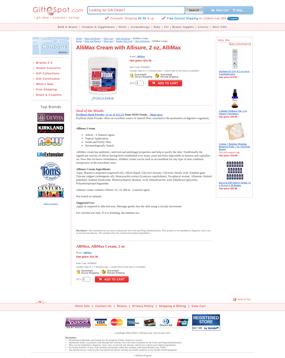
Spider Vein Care (124, 41)
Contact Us (103, 306)
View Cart (198, 306)
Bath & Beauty (68, 26)
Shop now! (156, 114)
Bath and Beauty (93, 38)
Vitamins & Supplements (98, 26)
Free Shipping (46, 89)
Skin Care (108, 38)
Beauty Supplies (183, 26)
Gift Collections (47, 73)
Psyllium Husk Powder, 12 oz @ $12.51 (100, 114)
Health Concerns (48, 68)
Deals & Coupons (48, 94)
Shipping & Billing (172, 306)
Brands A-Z (44, 62)
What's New (44, 84)
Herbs (123, 26)
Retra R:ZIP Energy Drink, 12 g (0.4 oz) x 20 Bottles (235, 184)
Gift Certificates (48, 78)
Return (122, 306)
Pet (166, 26)
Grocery (203, 26)
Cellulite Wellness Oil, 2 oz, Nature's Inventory (233, 112)
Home (79, 38)
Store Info (82, 306)
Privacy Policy (143, 306)
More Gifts (219, 26)
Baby (157, 26)
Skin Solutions (123, 38)
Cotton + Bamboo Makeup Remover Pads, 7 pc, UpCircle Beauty (234, 146)
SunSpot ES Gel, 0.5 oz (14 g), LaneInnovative (234, 72)
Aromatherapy (140, 26)
